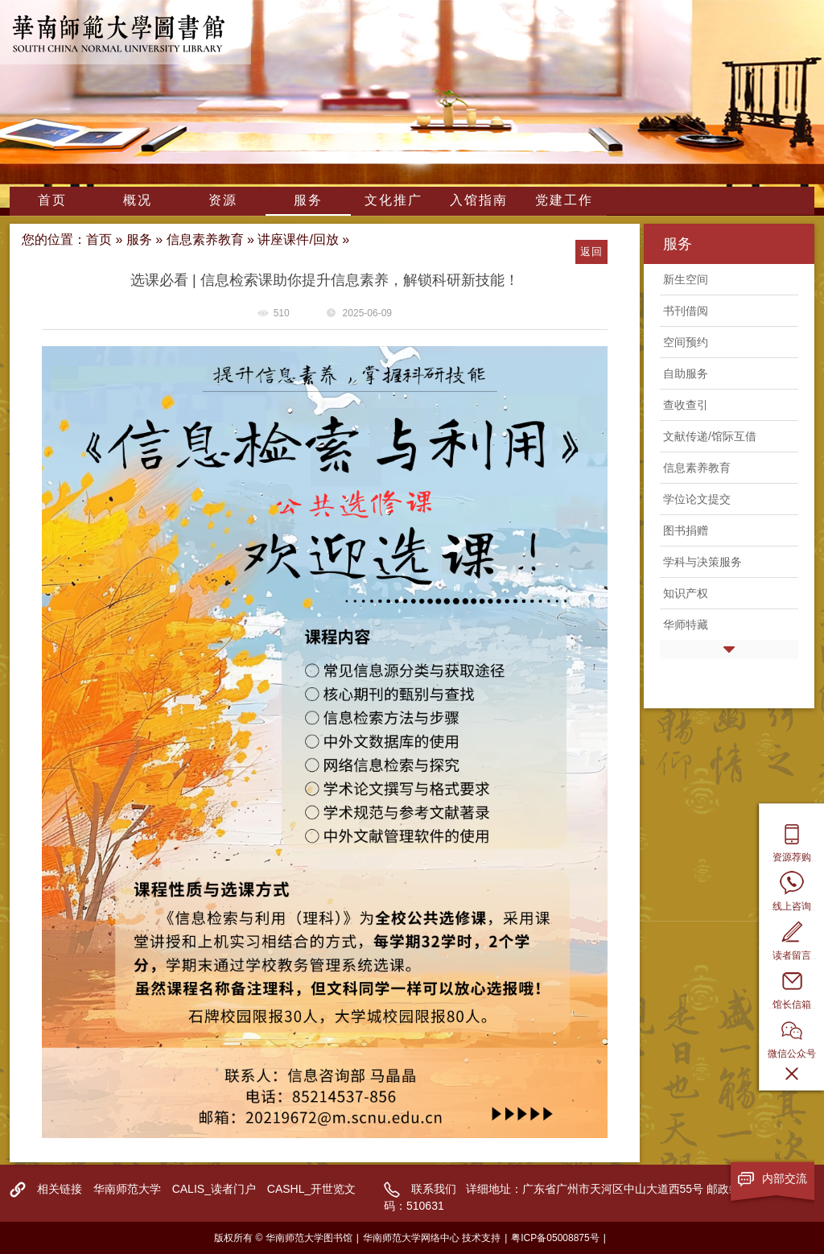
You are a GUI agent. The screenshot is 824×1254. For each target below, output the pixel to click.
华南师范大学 (127, 1188)
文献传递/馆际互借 (709, 436)
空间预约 (685, 342)
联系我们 (433, 1188)
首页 (52, 200)
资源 (222, 200)
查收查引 (685, 404)
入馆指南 (479, 200)
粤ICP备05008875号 (555, 1238)
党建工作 (564, 200)
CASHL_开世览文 (311, 1188)
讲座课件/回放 (298, 239)
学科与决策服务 (702, 561)
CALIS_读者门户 (214, 1188)
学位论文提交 (697, 499)
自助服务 (685, 373)
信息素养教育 (205, 239)
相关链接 (59, 1188)
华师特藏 (685, 624)
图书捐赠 (685, 530)
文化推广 (393, 200)
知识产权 (685, 593)
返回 (591, 251)
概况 (137, 200)
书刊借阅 (685, 310)
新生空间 (685, 279)
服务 (308, 200)
